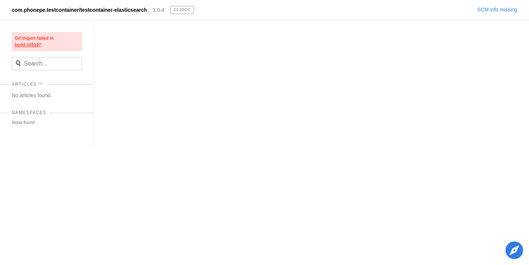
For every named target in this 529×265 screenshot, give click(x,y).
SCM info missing (497, 10)
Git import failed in (34, 41)
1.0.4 (158, 10)
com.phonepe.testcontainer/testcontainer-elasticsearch (79, 10)
